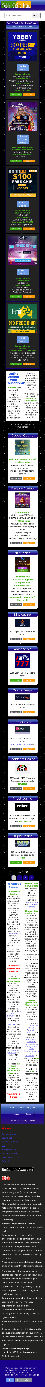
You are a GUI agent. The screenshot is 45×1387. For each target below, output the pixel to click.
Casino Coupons (10, 1141)
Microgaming (31, 902)
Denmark (28, 1051)
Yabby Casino (22, 68)
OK (9, 1380)
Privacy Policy (23, 1380)
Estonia (34, 1044)
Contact (28, 1114)
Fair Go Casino (22, 340)
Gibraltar (31, 1041)
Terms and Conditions (20, 744)
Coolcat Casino (22, 272)
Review (29, 94)
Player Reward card (11, 1157)
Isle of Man (31, 1039)
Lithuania (29, 1055)
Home (12, 1107)
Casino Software (10, 1153)
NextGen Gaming (32, 905)
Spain (31, 1048)
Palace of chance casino (23, 139)
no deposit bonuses (14, 1013)
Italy (36, 1046)
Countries (6, 1161)
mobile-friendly (13, 933)
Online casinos (9, 1134)
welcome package (13, 1051)
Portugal (29, 1046)
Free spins (11, 1024)
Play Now (16, 94)
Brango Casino (22, 204)
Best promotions (10, 1149)
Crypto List (7, 1138)
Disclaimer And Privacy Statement (22, 1121)
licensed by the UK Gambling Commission (31, 1029)
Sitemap (16, 1114)
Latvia (27, 1044)
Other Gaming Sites (27, 1107)
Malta (36, 1051)
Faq (3, 1145)
